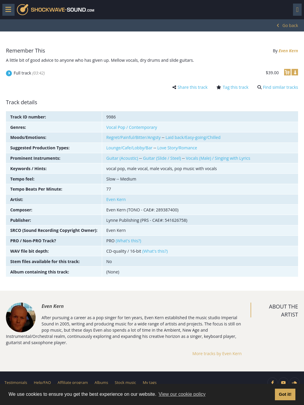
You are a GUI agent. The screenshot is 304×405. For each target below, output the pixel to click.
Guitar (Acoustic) (122, 158)
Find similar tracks (280, 87)
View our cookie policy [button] (182, 394)
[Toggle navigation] (297, 10)
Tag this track (235, 87)
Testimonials (15, 382)
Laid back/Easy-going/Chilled (192, 137)
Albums (101, 382)
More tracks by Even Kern (217, 353)
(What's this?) (128, 240)
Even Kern (288, 50)
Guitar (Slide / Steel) (162, 158)
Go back (290, 25)
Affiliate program (73, 382)
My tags (150, 382)
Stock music (125, 382)
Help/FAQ (42, 382)
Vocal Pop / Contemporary (131, 127)
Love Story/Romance (177, 148)
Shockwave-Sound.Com (55, 9)
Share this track (193, 87)
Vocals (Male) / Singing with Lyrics (218, 158)
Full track (29, 73)
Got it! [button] (285, 394)
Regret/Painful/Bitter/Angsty (133, 137)
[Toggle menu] (8, 10)
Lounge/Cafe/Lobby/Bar (129, 148)
